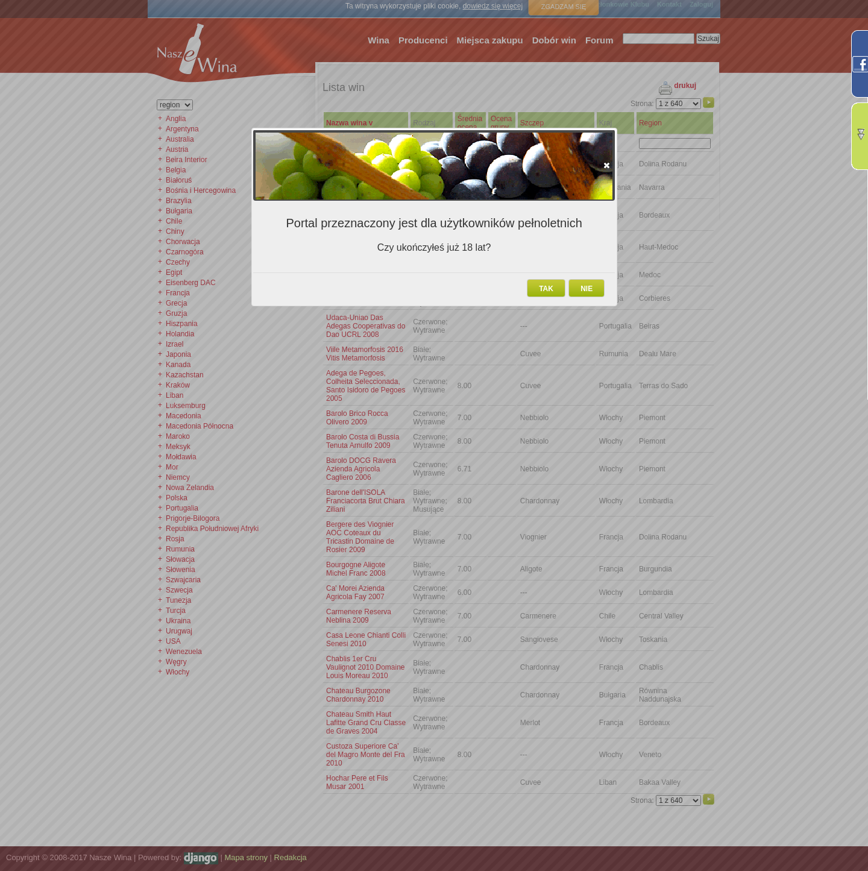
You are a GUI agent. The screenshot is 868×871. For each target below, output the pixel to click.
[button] (606, 165)
